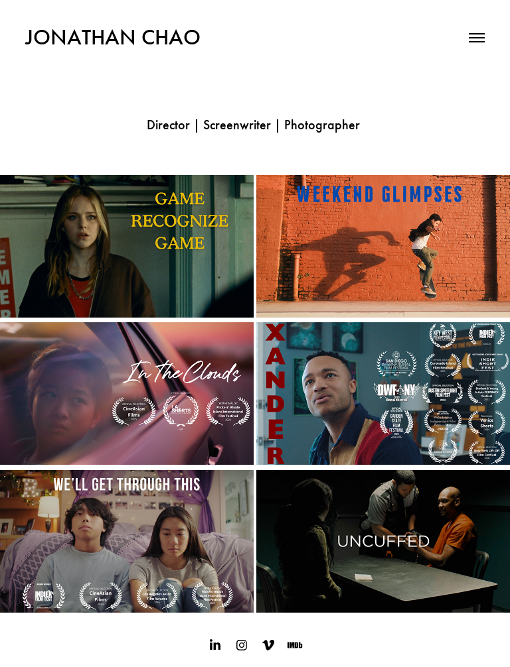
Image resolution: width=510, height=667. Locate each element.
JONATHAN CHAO (113, 37)
